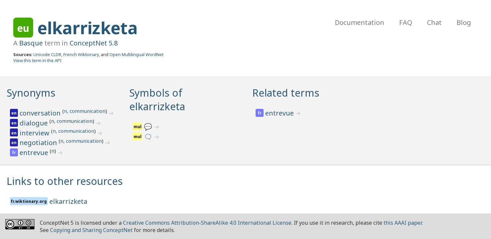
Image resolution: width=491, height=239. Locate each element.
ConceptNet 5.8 (94, 43)
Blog (464, 22)
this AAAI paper (403, 222)
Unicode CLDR (47, 54)
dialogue (34, 123)
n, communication (84, 111)
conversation (41, 113)
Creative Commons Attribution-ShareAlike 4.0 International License (207, 222)
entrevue (35, 152)
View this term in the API (37, 60)
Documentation (359, 22)
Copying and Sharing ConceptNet (91, 230)
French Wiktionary (81, 54)
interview (35, 132)
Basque (31, 43)
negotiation (39, 142)
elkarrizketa (87, 28)
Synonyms (31, 93)
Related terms (285, 93)
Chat (434, 22)
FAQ (405, 22)
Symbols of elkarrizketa (157, 99)
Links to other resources (65, 181)
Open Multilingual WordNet (136, 54)
